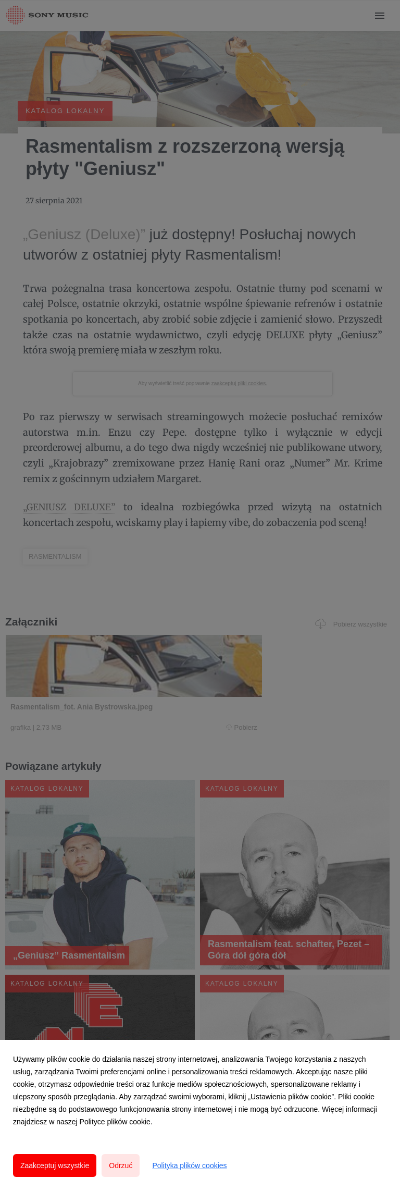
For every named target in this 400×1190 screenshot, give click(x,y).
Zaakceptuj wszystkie (54, 1165)
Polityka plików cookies (189, 1165)
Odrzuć (120, 1165)
